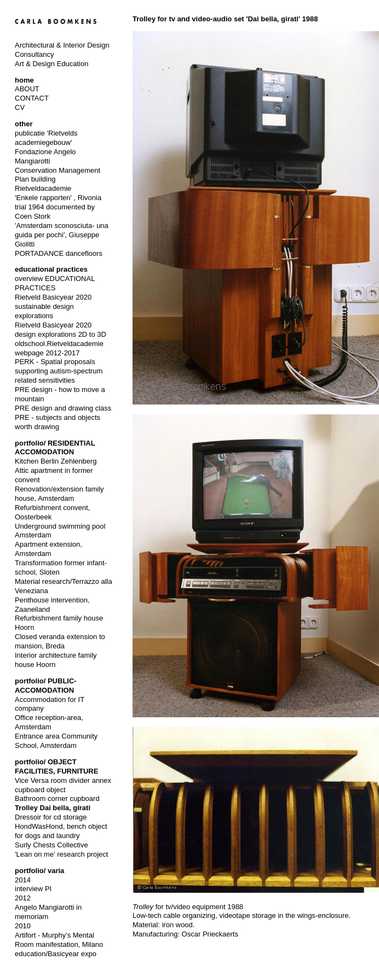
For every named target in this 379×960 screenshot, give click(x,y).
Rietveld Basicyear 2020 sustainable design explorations (53, 306)
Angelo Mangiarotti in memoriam (48, 912)
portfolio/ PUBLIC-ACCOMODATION (46, 685)
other (24, 124)
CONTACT (32, 98)
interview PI (33, 889)
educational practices (51, 269)
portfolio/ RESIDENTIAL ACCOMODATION (55, 447)
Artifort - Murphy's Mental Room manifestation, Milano (59, 940)
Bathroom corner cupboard (57, 798)
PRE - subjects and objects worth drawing (57, 422)
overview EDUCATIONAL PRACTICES (55, 283)
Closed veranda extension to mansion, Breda (60, 641)
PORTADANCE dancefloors (58, 253)
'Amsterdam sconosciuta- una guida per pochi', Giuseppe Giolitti (61, 234)
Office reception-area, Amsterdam (49, 722)
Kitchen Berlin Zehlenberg (56, 461)
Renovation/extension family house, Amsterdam (59, 493)
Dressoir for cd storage (51, 817)
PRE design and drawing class (63, 408)
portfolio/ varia (39, 871)
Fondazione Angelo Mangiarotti (45, 156)
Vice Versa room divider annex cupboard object (63, 785)
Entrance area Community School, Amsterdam (56, 741)
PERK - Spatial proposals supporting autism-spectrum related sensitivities (58, 371)
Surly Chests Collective (51, 845)
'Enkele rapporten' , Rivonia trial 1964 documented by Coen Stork (58, 207)
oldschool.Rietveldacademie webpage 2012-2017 (59, 348)
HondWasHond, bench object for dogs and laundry (61, 831)
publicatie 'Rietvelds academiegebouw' (46, 138)
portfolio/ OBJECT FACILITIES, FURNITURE (56, 766)
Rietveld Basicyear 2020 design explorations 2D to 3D (60, 329)
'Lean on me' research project (61, 854)
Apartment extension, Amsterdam (48, 549)
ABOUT (27, 89)
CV (20, 107)
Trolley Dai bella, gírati (52, 808)
